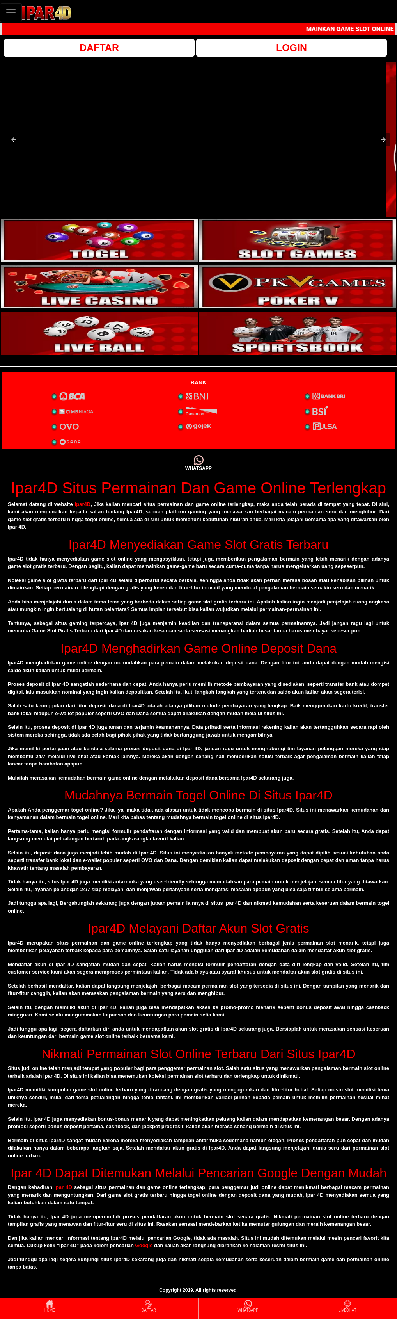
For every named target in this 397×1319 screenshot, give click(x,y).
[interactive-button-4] (297, 286)
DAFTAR (99, 47)
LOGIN (291, 47)
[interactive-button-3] (99, 286)
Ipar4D (82, 504)
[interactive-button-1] (99, 240)
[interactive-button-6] (297, 333)
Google (144, 1245)
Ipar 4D (63, 1187)
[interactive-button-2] (297, 240)
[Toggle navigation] (11, 12)
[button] (13, 139)
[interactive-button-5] (99, 333)
